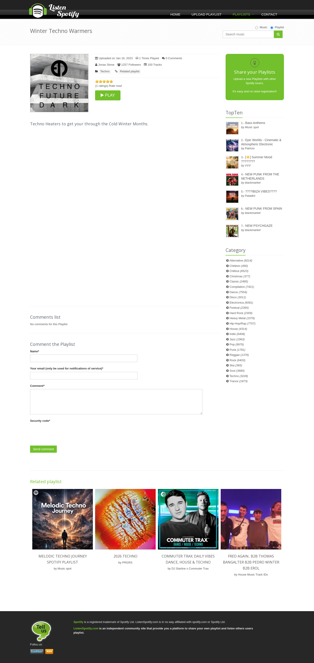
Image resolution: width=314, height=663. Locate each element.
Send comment (43, 449)
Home (175, 14)
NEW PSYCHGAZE (259, 225)
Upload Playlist (207, 14)
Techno (105, 71)
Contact (269, 14)
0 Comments (172, 58)
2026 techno (125, 556)
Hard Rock (241, 313)
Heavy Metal (242, 318)
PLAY (108, 95)
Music (261, 27)
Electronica (241, 302)
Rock (237, 360)
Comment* (37, 385)
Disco (238, 297)
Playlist (277, 27)
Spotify (78, 622)
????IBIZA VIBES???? (261, 191)
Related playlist (129, 71)
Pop (237, 344)
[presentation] (64, 433)
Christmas (240, 276)
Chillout (239, 271)
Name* (34, 351)
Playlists (241, 14)
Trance (239, 381)
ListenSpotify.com (85, 628)
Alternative (240, 260)
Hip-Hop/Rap (242, 323)
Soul (237, 370)
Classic (239, 281)
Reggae (239, 355)
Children (239, 266)
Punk (237, 349)
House (238, 328)
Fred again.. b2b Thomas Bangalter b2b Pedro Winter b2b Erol (251, 562)
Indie (237, 334)
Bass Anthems (255, 123)
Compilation (242, 286)
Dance (238, 292)
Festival (239, 307)
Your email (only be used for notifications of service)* (66, 368)
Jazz (237, 339)
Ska (236, 365)
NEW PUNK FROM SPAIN (263, 208)
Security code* (40, 420)
